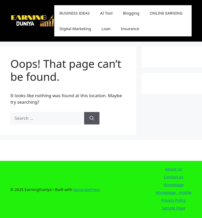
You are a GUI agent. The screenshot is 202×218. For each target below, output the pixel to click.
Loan (106, 28)
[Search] (91, 118)
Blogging (131, 13)
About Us (173, 168)
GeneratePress (86, 189)
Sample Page (173, 207)
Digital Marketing (75, 28)
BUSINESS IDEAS (74, 13)
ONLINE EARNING (166, 13)
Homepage (173, 184)
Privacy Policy (173, 200)
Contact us (173, 176)
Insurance (130, 28)
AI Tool (106, 13)
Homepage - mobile (174, 192)
